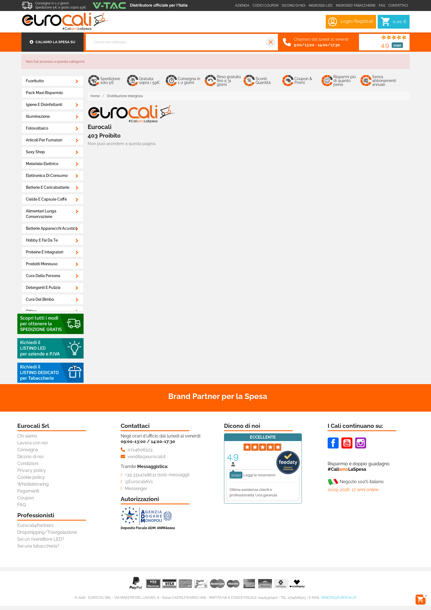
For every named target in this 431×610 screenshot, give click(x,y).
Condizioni (27, 463)
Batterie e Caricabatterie (47, 187)
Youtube (346, 442)
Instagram (360, 442)
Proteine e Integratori (44, 252)
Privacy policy (31, 470)
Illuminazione (38, 116)
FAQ (21, 504)
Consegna (27, 449)
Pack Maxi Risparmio (44, 93)
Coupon (25, 497)
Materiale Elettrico (42, 164)
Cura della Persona (43, 275)
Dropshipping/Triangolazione (47, 532)
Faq (382, 5)
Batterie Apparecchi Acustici (51, 228)
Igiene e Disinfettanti (44, 104)
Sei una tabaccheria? (38, 546)
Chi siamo (27, 436)
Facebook (333, 442)
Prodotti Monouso (41, 264)
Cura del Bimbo (40, 299)
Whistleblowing (33, 484)
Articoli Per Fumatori (44, 140)
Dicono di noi (293, 5)
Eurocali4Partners (35, 525)
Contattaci (398, 5)
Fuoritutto (35, 81)
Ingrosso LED (321, 5)
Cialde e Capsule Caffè (46, 199)
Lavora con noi (32, 442)
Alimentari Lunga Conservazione (41, 214)
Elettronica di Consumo (47, 175)
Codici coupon (265, 5)
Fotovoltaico (37, 128)
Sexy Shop (35, 152)
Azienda (242, 5)
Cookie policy (31, 477)
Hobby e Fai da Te (42, 240)
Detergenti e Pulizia (43, 287)
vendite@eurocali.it (339, 598)
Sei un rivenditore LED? (40, 539)
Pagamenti (28, 491)
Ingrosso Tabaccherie (355, 5)
